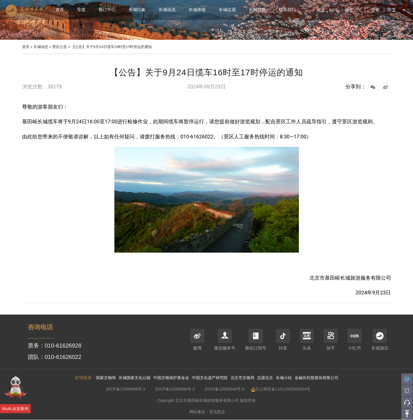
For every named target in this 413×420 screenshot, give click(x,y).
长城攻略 (257, 9)
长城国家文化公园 (134, 377)
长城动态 (167, 9)
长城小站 (284, 377)
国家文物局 (106, 377)
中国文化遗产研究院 (210, 377)
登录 (375, 10)
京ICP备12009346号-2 (175, 389)
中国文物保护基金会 (171, 377)
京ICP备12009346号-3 (224, 389)
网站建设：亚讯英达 (207, 411)
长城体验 (197, 9)
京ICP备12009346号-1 (125, 389)
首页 (59, 9)
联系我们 (287, 9)
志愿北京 (265, 377)
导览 (81, 9)
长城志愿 (227, 9)
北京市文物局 (242, 377)
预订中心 (107, 9)
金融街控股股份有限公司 (316, 377)
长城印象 (137, 9)
